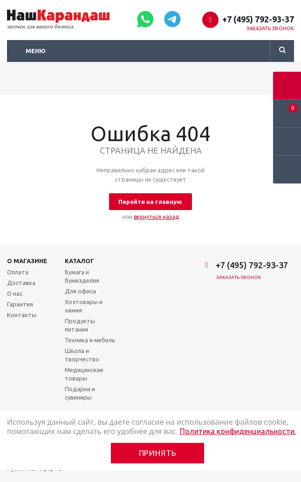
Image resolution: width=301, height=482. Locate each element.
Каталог (79, 261)
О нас (14, 293)
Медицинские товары (84, 374)
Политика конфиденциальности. (238, 431)
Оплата (17, 272)
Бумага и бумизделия (82, 276)
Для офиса (80, 291)
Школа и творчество (82, 354)
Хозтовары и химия (84, 306)
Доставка (21, 282)
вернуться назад (156, 217)
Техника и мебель (90, 340)
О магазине (27, 261)
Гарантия (20, 304)
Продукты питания (80, 325)
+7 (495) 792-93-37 (258, 19)
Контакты (21, 315)
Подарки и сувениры (80, 393)
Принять (158, 452)
